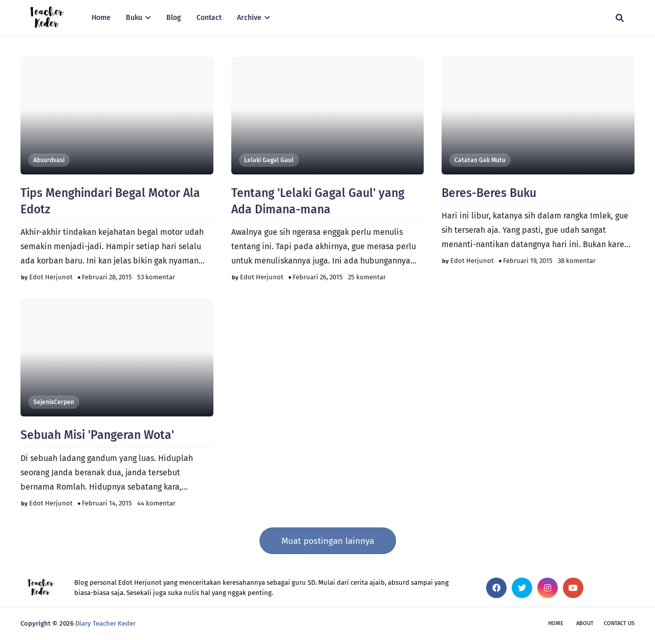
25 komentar (367, 277)
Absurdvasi (48, 160)
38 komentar (577, 260)
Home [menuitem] (101, 17)
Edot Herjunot (51, 277)
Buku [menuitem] (134, 17)
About (585, 623)
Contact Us (619, 623)
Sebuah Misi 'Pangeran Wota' (97, 435)
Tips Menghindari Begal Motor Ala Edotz (110, 201)
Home (555, 623)
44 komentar (156, 503)
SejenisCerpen (53, 402)
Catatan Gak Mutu (480, 160)
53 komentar (156, 277)
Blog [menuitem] (173, 17)
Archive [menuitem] (249, 17)
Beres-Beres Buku (489, 193)
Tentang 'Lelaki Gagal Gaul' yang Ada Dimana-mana (317, 201)
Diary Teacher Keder (105, 623)
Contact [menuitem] (209, 17)
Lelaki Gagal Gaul (269, 160)
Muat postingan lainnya (327, 541)
